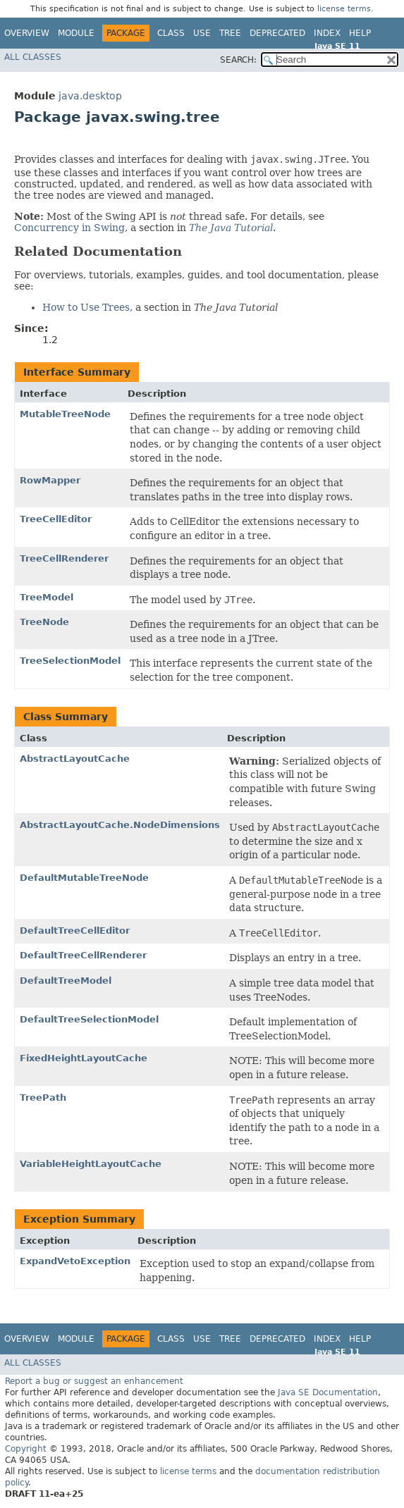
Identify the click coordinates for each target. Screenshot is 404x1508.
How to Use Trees (86, 307)
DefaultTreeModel (65, 980)
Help (360, 33)
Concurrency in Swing (69, 227)
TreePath (43, 1097)
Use (202, 33)
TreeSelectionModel (70, 660)
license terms (344, 8)
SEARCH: (238, 60)
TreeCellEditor (56, 519)
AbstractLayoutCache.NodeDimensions (120, 825)
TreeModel (46, 597)
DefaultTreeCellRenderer (83, 955)
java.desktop (90, 95)
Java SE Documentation (328, 1392)
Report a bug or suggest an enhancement (94, 1381)
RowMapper (50, 480)
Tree (230, 33)
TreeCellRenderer (64, 558)
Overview (26, 33)
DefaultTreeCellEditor (75, 930)
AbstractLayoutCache (75, 758)
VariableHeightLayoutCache (90, 1163)
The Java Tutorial (231, 227)
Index (327, 33)
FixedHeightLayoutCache (83, 1058)
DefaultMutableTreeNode (84, 877)
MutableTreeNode (65, 414)
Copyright (26, 1449)
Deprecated (277, 33)
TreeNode (44, 622)
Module (76, 33)
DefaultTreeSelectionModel (89, 1019)
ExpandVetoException (75, 1261)
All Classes (32, 57)
